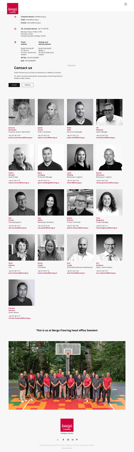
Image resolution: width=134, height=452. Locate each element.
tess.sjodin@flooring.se (46, 228)
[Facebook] (65, 440)
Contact (14, 85)
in (57, 440)
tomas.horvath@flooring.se (19, 183)
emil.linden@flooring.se (76, 273)
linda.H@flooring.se (74, 183)
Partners (27, 85)
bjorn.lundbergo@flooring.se (48, 183)
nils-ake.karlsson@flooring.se (20, 318)
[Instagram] (69, 440)
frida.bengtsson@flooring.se (106, 228)
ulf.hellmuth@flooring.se (105, 138)
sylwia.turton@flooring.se (47, 138)
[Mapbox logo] (72, 65)
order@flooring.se (32, 20)
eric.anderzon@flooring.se (106, 273)
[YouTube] (74, 440)
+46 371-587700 (43, 29)
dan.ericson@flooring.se (18, 228)
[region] (95, 39)
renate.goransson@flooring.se (107, 183)
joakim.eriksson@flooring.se (77, 228)
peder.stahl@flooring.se (76, 138)
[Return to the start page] (12, 9)
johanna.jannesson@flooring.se (20, 138)
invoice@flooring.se (34, 23)
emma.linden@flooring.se (47, 273)
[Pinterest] (78, 440)
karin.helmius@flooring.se (18, 273)
